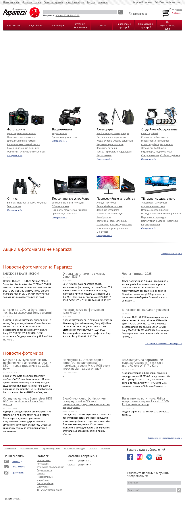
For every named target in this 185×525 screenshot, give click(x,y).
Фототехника (16, 129)
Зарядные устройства (108, 209)
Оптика (102, 25)
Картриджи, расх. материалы (112, 220)
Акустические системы (153, 206)
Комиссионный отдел (74, 448)
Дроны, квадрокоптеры (64, 137)
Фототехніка (14, 25)
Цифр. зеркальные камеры (21, 133)
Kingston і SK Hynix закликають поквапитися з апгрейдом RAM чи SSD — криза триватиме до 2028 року (27, 364)
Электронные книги (62, 202)
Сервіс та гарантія (53, 2)
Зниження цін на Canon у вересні (145, 310)
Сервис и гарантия (51, 448)
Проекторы (172, 220)
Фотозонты (147, 148)
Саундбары (161, 202)
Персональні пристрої (123, 25)
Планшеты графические (64, 209)
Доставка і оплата (31, 2)
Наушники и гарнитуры (153, 217)
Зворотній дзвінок (142, 2)
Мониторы (102, 231)
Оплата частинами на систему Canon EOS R (84, 275)
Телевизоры (147, 202)
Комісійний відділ (75, 2)
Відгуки (91, 2)
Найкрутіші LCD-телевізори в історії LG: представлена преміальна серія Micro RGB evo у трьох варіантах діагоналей (86, 364)
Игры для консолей (151, 213)
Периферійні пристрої (145, 25)
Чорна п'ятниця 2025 (137, 274)
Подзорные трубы (26, 202)
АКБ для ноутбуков (106, 202)
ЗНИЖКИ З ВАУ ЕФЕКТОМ (21, 274)
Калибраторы (104, 217)
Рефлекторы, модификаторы (156, 151)
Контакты (105, 448)
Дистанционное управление (111, 137)
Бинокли (11, 202)
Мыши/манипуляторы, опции (112, 228)
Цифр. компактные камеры (21, 140)
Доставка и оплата (29, 448)
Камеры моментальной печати (23, 144)
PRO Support (17, 466)
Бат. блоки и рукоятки (108, 133)
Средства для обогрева (64, 213)
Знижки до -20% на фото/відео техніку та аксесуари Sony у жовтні (27, 311)
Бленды (125, 133)
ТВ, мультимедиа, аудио (158, 198)
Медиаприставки (172, 213)
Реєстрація (165, 2)
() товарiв (177, 9)
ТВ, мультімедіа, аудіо (167, 25)
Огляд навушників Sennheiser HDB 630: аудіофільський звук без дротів (27, 401)
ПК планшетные (60, 206)
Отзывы (93, 448)
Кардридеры (125, 151)
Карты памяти (104, 155)
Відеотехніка (36, 25)
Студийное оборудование (159, 129)
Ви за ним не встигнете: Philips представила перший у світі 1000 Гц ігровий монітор (145, 401)
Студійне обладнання (80, 25)
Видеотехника (62, 129)
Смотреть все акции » (171, 253)
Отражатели (166, 144)
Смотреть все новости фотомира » (165, 438)
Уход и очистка (104, 140)
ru (178, 2)
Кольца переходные (107, 151)
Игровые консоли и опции (155, 209)
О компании (10, 448)
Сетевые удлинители (121, 224)
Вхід (157, 2)
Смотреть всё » (14, 155)
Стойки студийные (170, 155)
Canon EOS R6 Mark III (68, 15)
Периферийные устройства (116, 198)
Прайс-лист (17, 472)
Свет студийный (149, 133)
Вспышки (34, 148)
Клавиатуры (103, 224)
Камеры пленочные (17, 148)
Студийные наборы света (154, 137)
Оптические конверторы (33, 151)
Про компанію (11, 2)
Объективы (13, 151)
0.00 (174, 13)
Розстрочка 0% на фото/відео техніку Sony (83, 311)
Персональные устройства (70, 198)
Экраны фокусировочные (110, 144)
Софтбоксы (160, 148)
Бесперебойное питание (109, 206)
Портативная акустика (153, 220)
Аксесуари (58, 25)
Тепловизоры (14, 206)
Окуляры (42, 202)
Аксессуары (105, 129)
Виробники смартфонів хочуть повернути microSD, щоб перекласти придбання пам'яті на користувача (86, 402)
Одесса (71, 464)
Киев (70, 460)
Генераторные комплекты (155, 140)
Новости (16, 461)
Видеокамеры (59, 133)
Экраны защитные (123, 140)
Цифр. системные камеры (21, 137)
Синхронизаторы (150, 155)
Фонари (82, 209)
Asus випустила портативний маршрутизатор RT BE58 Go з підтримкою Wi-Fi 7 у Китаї (142, 363)
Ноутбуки (79, 202)
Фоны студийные (150, 144)
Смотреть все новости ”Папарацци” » (163, 343)
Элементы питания (107, 148)
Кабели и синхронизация (110, 213)
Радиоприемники (150, 224)
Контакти (102, 2)
